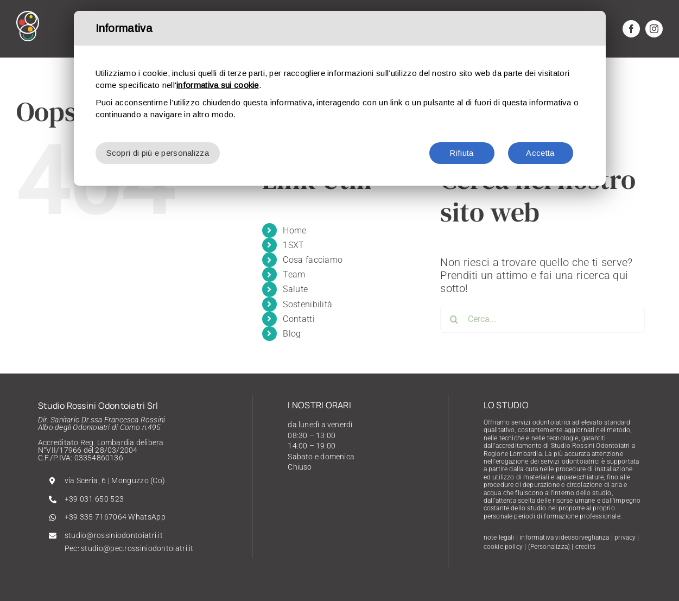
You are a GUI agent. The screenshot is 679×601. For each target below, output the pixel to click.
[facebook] (631, 28)
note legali (499, 537)
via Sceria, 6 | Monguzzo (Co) (115, 480)
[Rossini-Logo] (27, 16)
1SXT (293, 245)
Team (294, 274)
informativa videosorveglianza (564, 537)
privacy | (626, 537)
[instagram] (654, 28)
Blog (292, 333)
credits (585, 547)
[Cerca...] (542, 319)
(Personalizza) (549, 547)
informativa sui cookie (217, 85)
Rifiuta (461, 152)
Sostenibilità (307, 304)
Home (294, 230)
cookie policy (503, 547)
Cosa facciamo (312, 260)
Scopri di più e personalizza (157, 152)
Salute (295, 289)
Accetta (540, 152)
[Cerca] (453, 319)
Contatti (298, 319)
